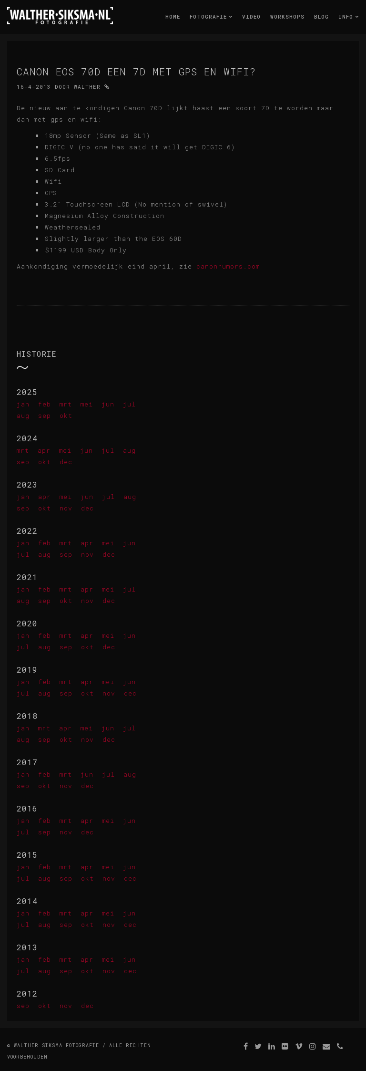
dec (66, 462)
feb (44, 404)
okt (66, 415)
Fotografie (211, 16)
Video (251, 16)
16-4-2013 (34, 86)
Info (348, 16)
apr (44, 450)
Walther (87, 86)
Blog (321, 16)
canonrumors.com (228, 266)
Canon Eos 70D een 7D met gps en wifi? (136, 71)
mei (87, 404)
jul (129, 404)
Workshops (287, 16)
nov (66, 508)
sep (44, 415)
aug (23, 415)
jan (23, 404)
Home (172, 16)
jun (108, 404)
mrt (66, 404)
